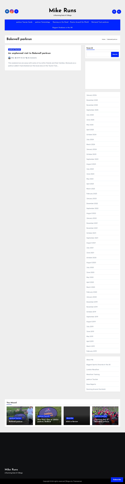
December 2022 (92, 203)
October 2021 (91, 233)
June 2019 (90, 331)
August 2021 (91, 243)
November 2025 (92, 105)
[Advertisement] (103, 76)
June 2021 (90, 253)
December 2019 (92, 302)
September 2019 (92, 317)
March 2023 (91, 189)
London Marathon (93, 369)
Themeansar (77, 481)
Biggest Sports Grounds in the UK (98, 365)
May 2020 (90, 277)
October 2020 (91, 258)
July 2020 (90, 267)
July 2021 (90, 248)
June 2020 (90, 272)
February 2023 (92, 194)
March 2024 (91, 144)
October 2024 (91, 134)
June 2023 (90, 174)
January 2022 (92, 218)
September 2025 (92, 110)
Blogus (68, 481)
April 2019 (90, 341)
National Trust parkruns (100, 22)
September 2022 (92, 208)
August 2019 (91, 322)
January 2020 (92, 297)
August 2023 (91, 164)
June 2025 (90, 120)
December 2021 (92, 223)
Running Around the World (96, 389)
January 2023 (92, 198)
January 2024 (92, 149)
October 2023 (91, 154)
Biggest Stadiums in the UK (62, 27)
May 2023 (90, 179)
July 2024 (90, 139)
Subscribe (117, 479)
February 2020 (92, 292)
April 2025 (90, 130)
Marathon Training (93, 374)
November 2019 (92, 307)
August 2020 (91, 262)
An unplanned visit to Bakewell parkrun (30, 54)
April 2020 (90, 282)
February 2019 (92, 351)
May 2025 (90, 125)
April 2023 (90, 184)
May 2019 (90, 336)
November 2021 (92, 228)
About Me (90, 360)
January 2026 (92, 95)
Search (90, 48)
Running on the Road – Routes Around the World (71, 22)
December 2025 (92, 100)
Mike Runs (62, 11)
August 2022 (91, 213)
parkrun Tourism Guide (24, 22)
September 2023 (92, 159)
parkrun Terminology (42, 22)
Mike (12, 58)
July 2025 (90, 115)
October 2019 (91, 312)
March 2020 (91, 287)
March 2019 (91, 346)
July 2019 (90, 326)
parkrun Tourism (15, 50)
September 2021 (92, 238)
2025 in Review (72, 422)
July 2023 (90, 169)
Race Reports (91, 384)
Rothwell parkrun (15, 422)
